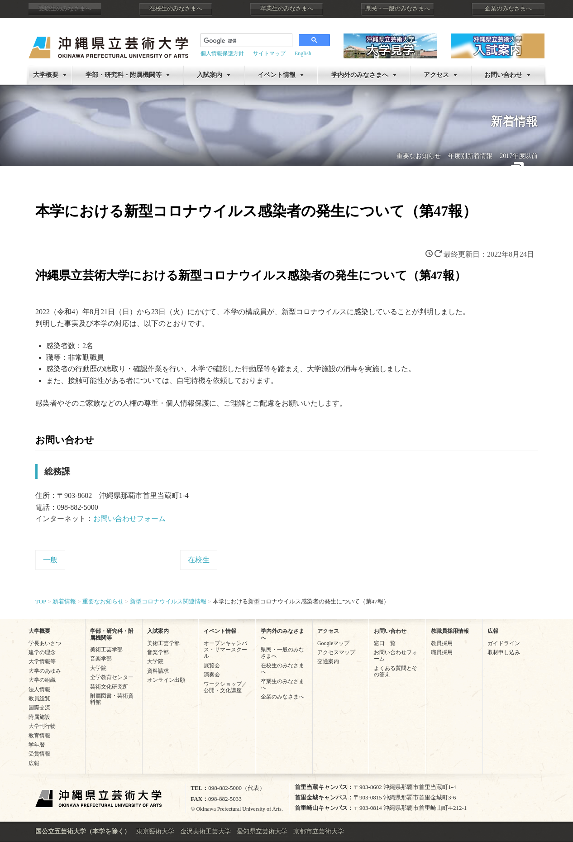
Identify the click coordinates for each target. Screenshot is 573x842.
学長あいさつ (45, 643)
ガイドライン (503, 643)
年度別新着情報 (470, 156)
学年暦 (37, 745)
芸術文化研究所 (109, 687)
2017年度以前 (519, 156)
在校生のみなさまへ (175, 8)
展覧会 (212, 665)
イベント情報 (277, 75)
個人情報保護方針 (222, 53)
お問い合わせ (503, 75)
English (303, 53)
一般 (50, 560)
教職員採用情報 (450, 631)
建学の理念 (42, 652)
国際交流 (39, 707)
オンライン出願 (166, 680)
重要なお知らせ (418, 156)
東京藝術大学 (155, 831)
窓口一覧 (385, 643)
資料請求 (158, 671)
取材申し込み (503, 652)
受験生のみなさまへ (64, 8)
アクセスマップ (336, 652)
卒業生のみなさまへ (286, 8)
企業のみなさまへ (508, 8)
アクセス (436, 75)
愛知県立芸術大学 (262, 831)
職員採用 (442, 652)
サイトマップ (269, 53)
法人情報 (39, 689)
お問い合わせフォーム (129, 518)
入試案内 (209, 75)
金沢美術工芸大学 (205, 831)
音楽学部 (101, 658)
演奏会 (212, 674)
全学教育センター (112, 677)
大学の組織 (42, 680)
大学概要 (45, 75)
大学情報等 (42, 661)
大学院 (98, 668)
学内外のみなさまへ (359, 75)
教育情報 (39, 735)
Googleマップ (333, 643)
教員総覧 (39, 698)
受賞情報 (39, 754)
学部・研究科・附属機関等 (124, 75)
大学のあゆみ (45, 671)
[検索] (245, 41)
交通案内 (328, 661)
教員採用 (442, 643)
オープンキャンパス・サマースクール (225, 650)
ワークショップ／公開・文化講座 (225, 687)
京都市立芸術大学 (318, 831)
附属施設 (39, 717)
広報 (34, 763)
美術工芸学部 (106, 649)
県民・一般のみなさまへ (397, 8)
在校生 (199, 560)
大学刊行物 (42, 726)
